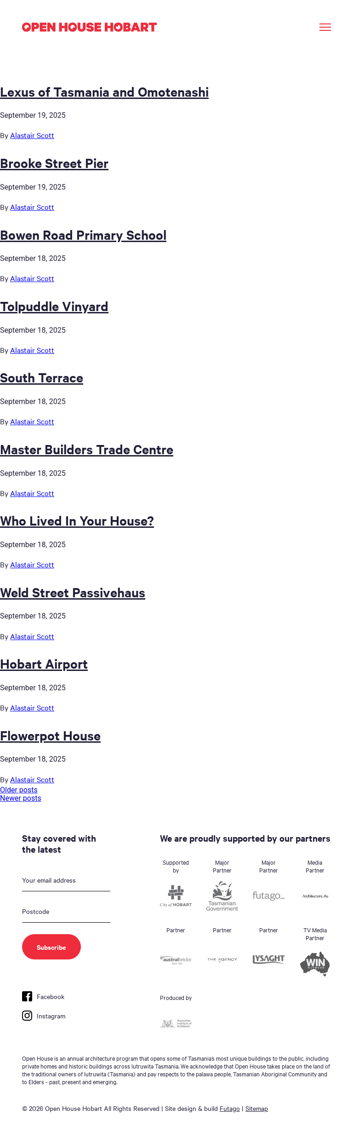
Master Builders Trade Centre (86, 448)
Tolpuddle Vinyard (54, 305)
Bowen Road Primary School (83, 234)
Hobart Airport (44, 663)
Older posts (19, 790)
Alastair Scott (32, 135)
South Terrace (41, 377)
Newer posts (20, 798)
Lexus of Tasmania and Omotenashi (104, 91)
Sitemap (256, 1108)
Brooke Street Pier (54, 162)
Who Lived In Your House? (77, 520)
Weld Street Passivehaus (72, 592)
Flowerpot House (50, 735)
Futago (230, 1108)
